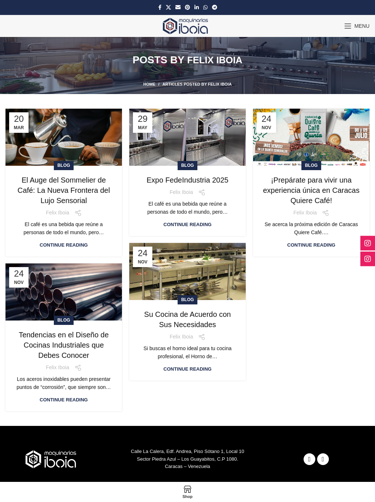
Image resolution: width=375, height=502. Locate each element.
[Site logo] (187, 26)
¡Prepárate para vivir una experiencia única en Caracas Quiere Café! (311, 166)
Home (149, 61)
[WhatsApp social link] (205, 7)
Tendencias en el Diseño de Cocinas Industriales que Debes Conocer (64, 321)
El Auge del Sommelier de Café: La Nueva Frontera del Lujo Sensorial (64, 166)
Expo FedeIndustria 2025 (187, 156)
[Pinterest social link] (187, 7)
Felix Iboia (215, 48)
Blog (63, 141)
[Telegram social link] (214, 7)
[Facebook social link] (160, 7)
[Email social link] (178, 7)
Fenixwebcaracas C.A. (259, 471)
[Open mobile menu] (357, 26)
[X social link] (168, 7)
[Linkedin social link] (196, 7)
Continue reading (64, 221)
